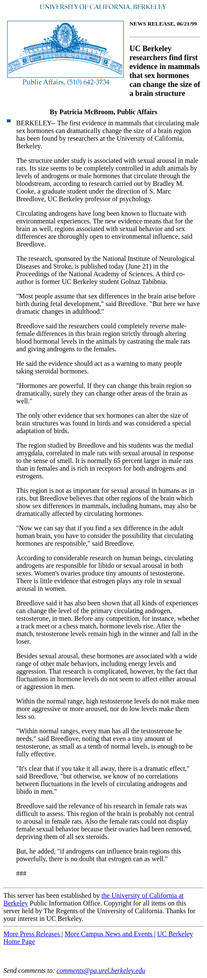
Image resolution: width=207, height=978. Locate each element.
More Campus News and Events (109, 933)
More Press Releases (32, 933)
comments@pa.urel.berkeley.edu (101, 970)
